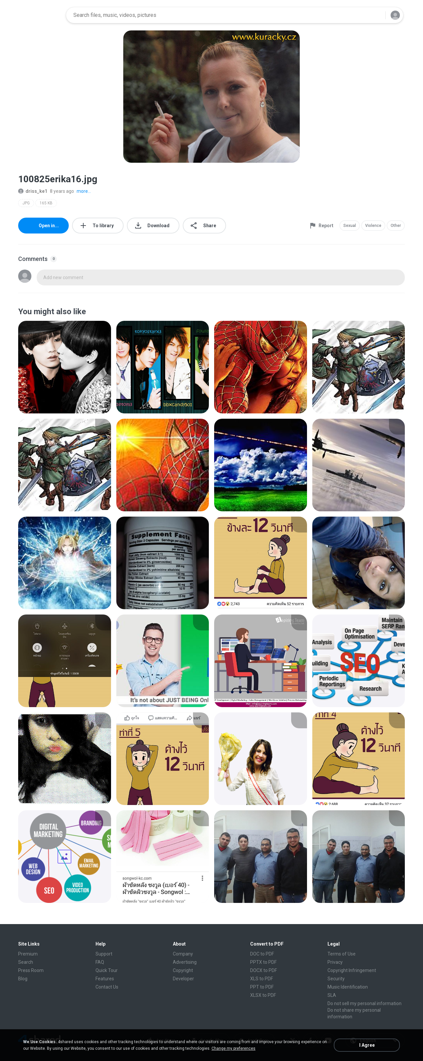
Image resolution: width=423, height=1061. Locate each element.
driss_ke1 (32, 191)
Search (25, 962)
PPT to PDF (262, 987)
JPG (26, 203)
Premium (28, 953)
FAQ (100, 962)
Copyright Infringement (351, 970)
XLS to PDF (261, 978)
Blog (22, 978)
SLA (331, 995)
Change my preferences (233, 1048)
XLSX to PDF (263, 995)
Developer (183, 978)
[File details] (64, 367)
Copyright (183, 970)
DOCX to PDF (263, 970)
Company (183, 953)
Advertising (185, 962)
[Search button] (376, 15)
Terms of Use (341, 953)
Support (104, 953)
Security (336, 978)
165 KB (46, 203)
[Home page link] (40, 15)
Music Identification (347, 987)
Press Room (31, 970)
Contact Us (107, 987)
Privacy (335, 962)
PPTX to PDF (263, 962)
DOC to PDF (262, 953)
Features (105, 978)
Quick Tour (107, 970)
